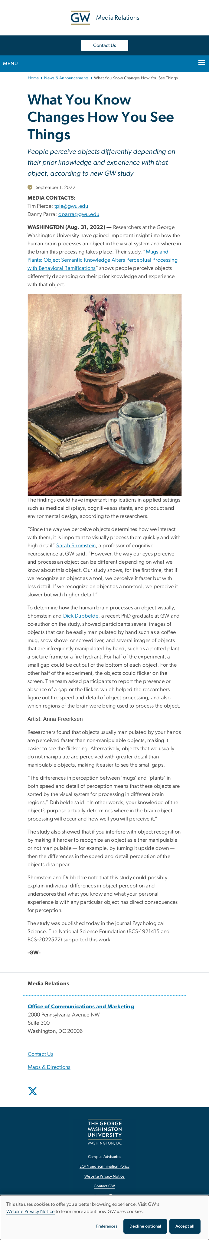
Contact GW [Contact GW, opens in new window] (104, 1186)
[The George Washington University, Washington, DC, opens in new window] (105, 1132)
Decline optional (145, 1226)
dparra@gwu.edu (79, 214)
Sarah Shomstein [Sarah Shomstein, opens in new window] (76, 546)
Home (33, 78)
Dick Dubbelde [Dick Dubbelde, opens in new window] (80, 616)
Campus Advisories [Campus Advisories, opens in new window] (104, 1157)
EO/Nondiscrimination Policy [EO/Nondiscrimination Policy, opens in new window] (105, 1167)
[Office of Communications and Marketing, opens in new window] (81, 1007)
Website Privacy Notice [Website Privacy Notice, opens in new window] (104, 1177)
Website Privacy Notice (30, 1211)
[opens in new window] (33, 1095)
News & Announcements (66, 78)
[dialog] (104, 1217)
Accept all (184, 1226)
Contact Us (104, 45)
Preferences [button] (106, 1226)
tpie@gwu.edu (71, 206)
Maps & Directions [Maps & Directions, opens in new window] (49, 1067)
